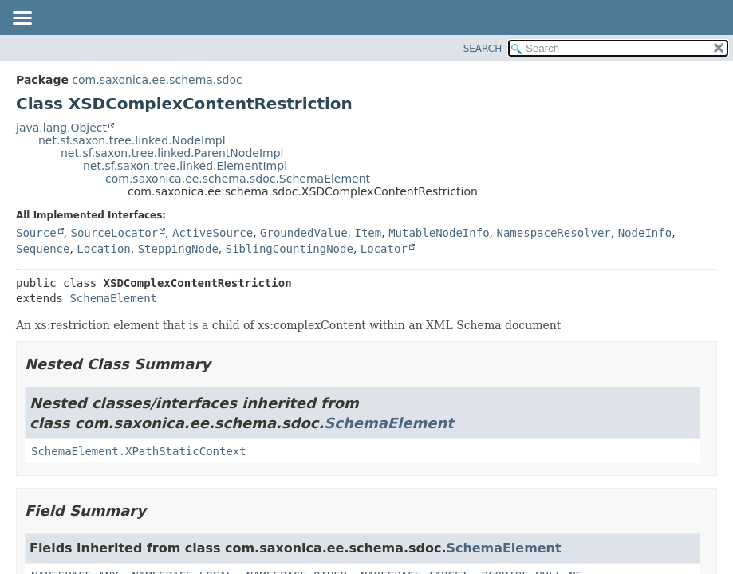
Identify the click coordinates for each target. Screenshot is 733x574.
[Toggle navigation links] (21, 19)
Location (103, 248)
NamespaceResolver (553, 232)
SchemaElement (113, 298)
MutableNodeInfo (438, 232)
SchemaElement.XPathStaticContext (138, 451)
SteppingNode (178, 248)
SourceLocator (114, 232)
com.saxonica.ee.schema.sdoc (157, 79)
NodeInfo (645, 232)
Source (36, 232)
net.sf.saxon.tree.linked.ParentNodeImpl (172, 153)
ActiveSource (212, 232)
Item (368, 232)
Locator (384, 248)
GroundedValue (304, 232)
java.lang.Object (61, 127)
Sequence (42, 248)
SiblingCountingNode (289, 248)
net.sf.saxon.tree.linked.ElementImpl (185, 165)
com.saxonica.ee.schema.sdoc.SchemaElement (237, 178)
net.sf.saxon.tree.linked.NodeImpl (132, 140)
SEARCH (482, 48)
